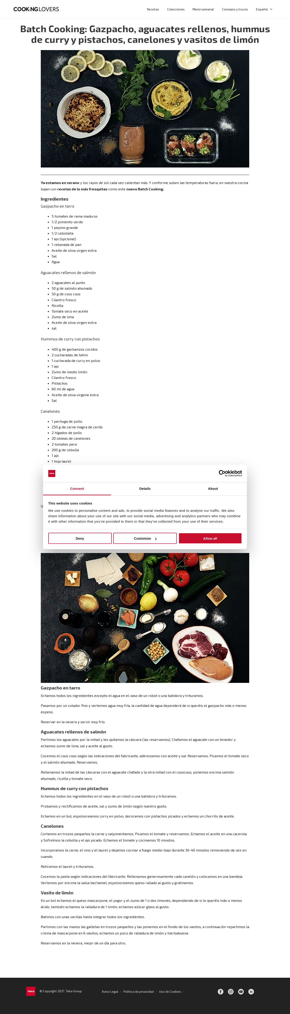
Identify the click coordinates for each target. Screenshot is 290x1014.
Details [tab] (145, 488)
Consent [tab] (77, 488)
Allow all (210, 538)
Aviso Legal (110, 991)
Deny (80, 538)
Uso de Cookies (170, 991)
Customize (145, 538)
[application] (270, 9)
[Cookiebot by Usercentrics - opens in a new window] (222, 473)
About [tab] (213, 488)
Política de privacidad (138, 991)
